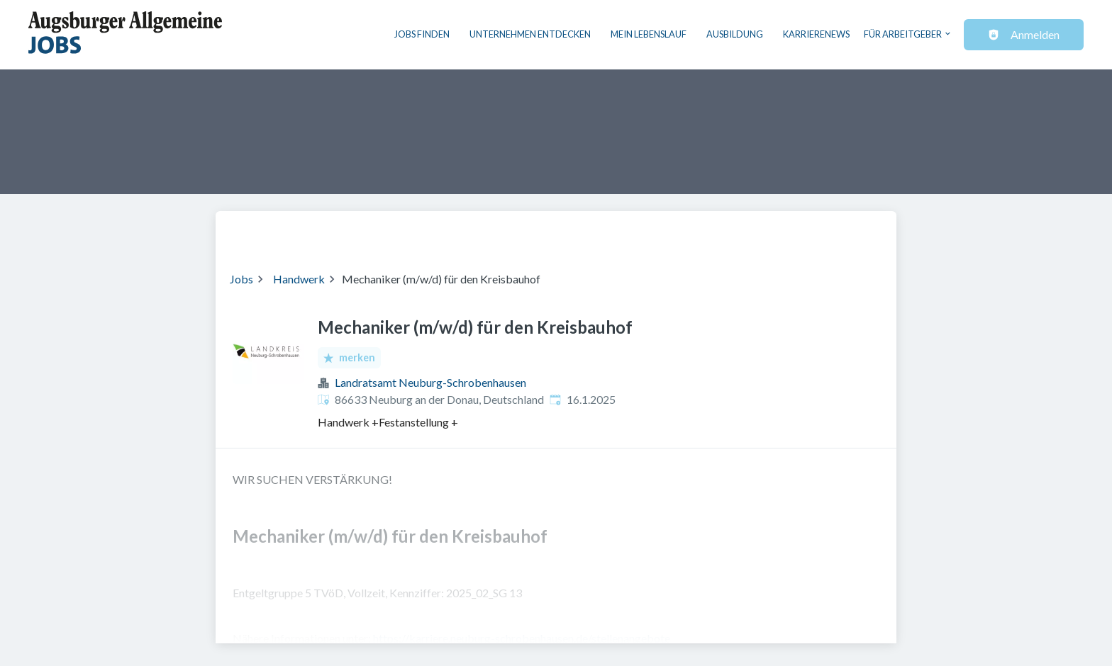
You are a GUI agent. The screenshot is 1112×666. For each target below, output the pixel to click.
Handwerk (299, 279)
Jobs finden (422, 34)
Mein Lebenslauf (648, 34)
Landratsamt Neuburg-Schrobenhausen (430, 382)
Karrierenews (816, 34)
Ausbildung (734, 34)
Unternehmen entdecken (530, 34)
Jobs (241, 279)
